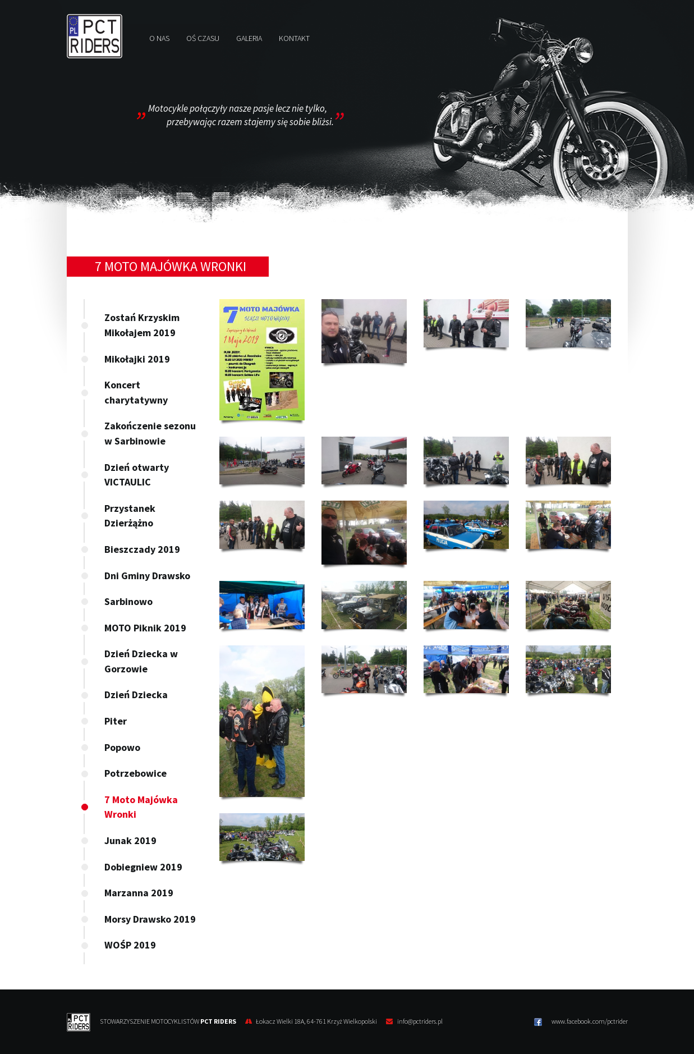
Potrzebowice (135, 773)
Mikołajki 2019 (137, 358)
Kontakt (294, 38)
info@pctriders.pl (420, 1021)
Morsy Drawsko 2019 (150, 919)
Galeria (249, 38)
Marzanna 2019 (138, 892)
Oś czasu (202, 38)
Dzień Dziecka (136, 694)
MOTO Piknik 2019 (145, 627)
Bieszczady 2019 (142, 549)
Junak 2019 (130, 840)
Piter (115, 720)
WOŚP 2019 (130, 944)
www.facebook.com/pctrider (581, 1021)
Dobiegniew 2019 (143, 866)
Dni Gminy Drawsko (147, 575)
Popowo (122, 747)
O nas (159, 38)
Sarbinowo (128, 601)
